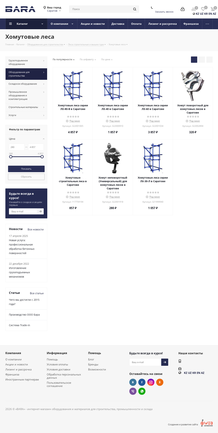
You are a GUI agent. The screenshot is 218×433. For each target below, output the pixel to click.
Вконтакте (132, 382)
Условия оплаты (57, 364)
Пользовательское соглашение (59, 384)
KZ (197, 13)
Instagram (150, 382)
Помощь (52, 359)
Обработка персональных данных (64, 376)
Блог (91, 359)
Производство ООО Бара (24, 314)
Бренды (93, 364)
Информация (57, 353)
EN (210, 13)
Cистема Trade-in (19, 325)
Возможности (97, 369)
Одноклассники (159, 382)
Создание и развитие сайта (183, 424)
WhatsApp (141, 391)
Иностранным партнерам (22, 379)
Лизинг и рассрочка (18, 369)
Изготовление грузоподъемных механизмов (19, 272)
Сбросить (26, 176)
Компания (13, 353)
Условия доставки (58, 369)
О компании (13, 359)
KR (206, 13)
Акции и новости (16, 364)
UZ (201, 13)
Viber (132, 391)
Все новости (36, 229)
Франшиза (12, 374)
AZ (214, 13)
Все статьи (37, 293)
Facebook (141, 382)
